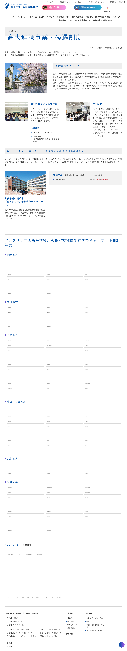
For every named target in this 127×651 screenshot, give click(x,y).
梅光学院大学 (13, 443)
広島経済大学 (52, 424)
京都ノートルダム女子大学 (58, 345)
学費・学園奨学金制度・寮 (57, 556)
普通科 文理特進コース (15, 620)
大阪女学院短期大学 (16, 514)
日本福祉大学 (52, 317)
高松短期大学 (90, 523)
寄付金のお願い (58, 8)
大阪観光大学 (52, 374)
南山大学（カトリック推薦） (20, 317)
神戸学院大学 (13, 383)
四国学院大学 (90, 443)
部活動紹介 (71, 624)
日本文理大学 (90, 466)
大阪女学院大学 (53, 355)
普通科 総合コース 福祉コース (51, 635)
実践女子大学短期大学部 (57, 490)
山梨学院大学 (13, 312)
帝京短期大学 (13, 495)
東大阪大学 (51, 350)
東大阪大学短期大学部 (94, 504)
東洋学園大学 (52, 274)
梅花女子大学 (13, 364)
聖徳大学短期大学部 (16, 504)
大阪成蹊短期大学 (54, 514)
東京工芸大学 (13, 274)
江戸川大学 (51, 288)
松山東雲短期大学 (54, 528)
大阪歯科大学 (90, 355)
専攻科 (9, 649)
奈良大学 (11, 350)
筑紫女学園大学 (53, 466)
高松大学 (11, 447)
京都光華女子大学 (92, 340)
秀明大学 (89, 284)
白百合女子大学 (53, 264)
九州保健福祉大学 (54, 471)
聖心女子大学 (90, 260)
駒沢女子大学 (90, 269)
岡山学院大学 (52, 419)
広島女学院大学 (14, 428)
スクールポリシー (19, 17)
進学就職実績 (77, 17)
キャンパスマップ (23, 605)
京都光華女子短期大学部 (57, 504)
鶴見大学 (50, 284)
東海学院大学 (90, 312)
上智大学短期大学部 (93, 499)
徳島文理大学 (52, 447)
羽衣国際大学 (90, 369)
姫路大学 (50, 393)
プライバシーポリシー (41, 605)
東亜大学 (50, 443)
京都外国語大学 (14, 345)
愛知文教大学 (52, 321)
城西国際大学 (13, 293)
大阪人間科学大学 (15, 374)
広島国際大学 (52, 428)
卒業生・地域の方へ (96, 2)
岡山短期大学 (90, 518)
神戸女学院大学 (53, 383)
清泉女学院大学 (53, 307)
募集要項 (36, 556)
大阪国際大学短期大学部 (18, 509)
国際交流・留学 (63, 17)
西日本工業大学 (14, 466)
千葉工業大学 (90, 288)
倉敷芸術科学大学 (15, 414)
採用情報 (69, 636)
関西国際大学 (52, 378)
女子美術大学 (13, 260)
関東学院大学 (52, 279)
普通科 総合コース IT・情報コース (19, 635)
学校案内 (50, 17)
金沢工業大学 (90, 307)
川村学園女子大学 (54, 293)
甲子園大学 (89, 374)
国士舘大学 (12, 269)
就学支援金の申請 (102, 17)
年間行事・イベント (74, 627)
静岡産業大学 (13, 307)
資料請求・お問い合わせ (103, 20)
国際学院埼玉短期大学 (94, 495)
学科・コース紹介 (37, 17)
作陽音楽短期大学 (54, 518)
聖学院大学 (12, 279)
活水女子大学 (52, 476)
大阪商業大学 (52, 369)
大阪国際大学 (52, 364)
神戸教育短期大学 (15, 518)
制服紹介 (70, 620)
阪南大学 (11, 369)
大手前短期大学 (91, 514)
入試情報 (89, 17)
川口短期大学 (52, 495)
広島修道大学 (90, 424)
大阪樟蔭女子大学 (92, 359)
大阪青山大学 (90, 364)
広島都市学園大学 (15, 433)
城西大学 (89, 274)
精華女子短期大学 (15, 533)
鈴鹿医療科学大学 (54, 326)
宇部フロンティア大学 (94, 438)
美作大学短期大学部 (16, 523)
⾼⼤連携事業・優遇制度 (83, 556)
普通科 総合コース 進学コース (51, 638)
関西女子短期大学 (92, 509)
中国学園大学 (13, 407)
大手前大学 (51, 388)
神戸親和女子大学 (15, 388)
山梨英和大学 (52, 312)
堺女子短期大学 (53, 509)
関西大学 (50, 359)
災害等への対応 (65, 20)
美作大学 (89, 419)
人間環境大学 (52, 452)
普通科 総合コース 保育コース (18, 632)
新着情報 (113, 2)
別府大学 (11, 471)
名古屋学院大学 (14, 321)
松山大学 (11, 452)
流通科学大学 (90, 388)
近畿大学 (11, 438)
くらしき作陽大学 (54, 414)
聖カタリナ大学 (91, 447)
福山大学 (89, 433)
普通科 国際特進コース (15, 624)
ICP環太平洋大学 (92, 407)
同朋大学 (11, 326)
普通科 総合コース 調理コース (51, 632)
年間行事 (122, 2)
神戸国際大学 (90, 378)
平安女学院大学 (91, 345)
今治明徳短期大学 (15, 528)
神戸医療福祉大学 (15, 378)
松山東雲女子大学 (92, 452)
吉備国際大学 (13, 424)
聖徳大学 (11, 288)
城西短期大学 (13, 499)
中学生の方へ (50, 2)
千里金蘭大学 (13, 355)
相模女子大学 (90, 279)
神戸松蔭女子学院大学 (94, 383)
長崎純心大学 (90, 476)
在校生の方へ (79, 2)
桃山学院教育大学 (92, 350)
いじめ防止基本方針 (82, 20)
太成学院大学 (13, 359)
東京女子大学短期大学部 (95, 490)
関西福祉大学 (13, 393)
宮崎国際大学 (13, 476)
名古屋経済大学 (91, 317)
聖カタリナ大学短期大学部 (96, 528)
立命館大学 (51, 340)
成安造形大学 (13, 340)
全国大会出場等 (90, 8)
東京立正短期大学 (15, 490)
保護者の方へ (65, 2)
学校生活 (116, 17)
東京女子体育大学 (54, 269)
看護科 (9, 645)
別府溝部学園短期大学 (56, 533)
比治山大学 (51, 438)
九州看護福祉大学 (92, 471)
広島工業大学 (90, 428)
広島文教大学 (52, 433)
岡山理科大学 (90, 414)
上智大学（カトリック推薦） (59, 260)
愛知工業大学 (90, 321)
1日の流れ (71, 630)
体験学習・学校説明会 (17, 556)
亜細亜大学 (89, 264)
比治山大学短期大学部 (56, 523)
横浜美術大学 (13, 284)
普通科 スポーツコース (15, 627)
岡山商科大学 (13, 419)
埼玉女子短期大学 (54, 499)
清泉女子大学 (13, 264)
